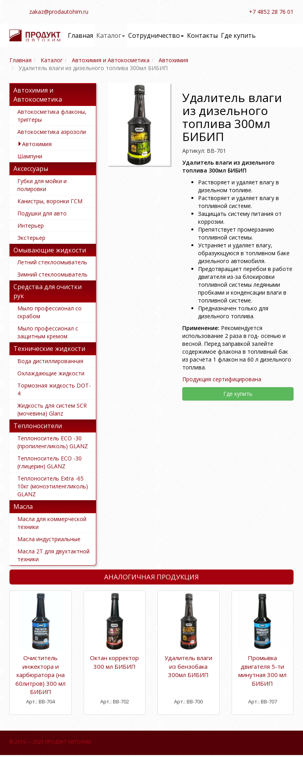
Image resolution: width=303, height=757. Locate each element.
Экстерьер (31, 237)
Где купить (238, 35)
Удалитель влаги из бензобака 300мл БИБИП (188, 666)
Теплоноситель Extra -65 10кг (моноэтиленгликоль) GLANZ (52, 486)
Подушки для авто (42, 213)
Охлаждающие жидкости (50, 373)
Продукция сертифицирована (221, 379)
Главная (80, 35)
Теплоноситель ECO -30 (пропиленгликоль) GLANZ (52, 442)
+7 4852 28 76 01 (271, 11)
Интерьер (30, 225)
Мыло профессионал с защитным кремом (47, 332)
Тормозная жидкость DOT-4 (54, 389)
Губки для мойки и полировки (42, 185)
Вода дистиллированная (50, 361)
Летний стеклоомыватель (52, 262)
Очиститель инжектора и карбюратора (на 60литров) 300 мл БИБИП (40, 675)
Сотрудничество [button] (156, 35)
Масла (23, 506)
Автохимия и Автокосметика (37, 95)
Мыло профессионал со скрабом (49, 312)
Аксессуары (30, 168)
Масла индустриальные (48, 539)
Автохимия (37, 144)
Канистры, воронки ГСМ (49, 201)
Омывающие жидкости (49, 250)
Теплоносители (37, 425)
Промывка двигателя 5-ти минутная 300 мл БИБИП (262, 670)
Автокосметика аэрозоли (51, 131)
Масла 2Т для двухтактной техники (53, 555)
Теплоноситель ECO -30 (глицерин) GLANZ (49, 462)
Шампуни (29, 156)
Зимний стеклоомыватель (52, 274)
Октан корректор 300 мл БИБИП (114, 662)
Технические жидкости (49, 348)
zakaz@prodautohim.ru (58, 11)
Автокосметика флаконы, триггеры (51, 115)
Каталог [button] (110, 35)
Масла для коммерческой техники (51, 523)
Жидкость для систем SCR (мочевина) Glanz (52, 409)
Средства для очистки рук (47, 291)
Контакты (202, 35)
